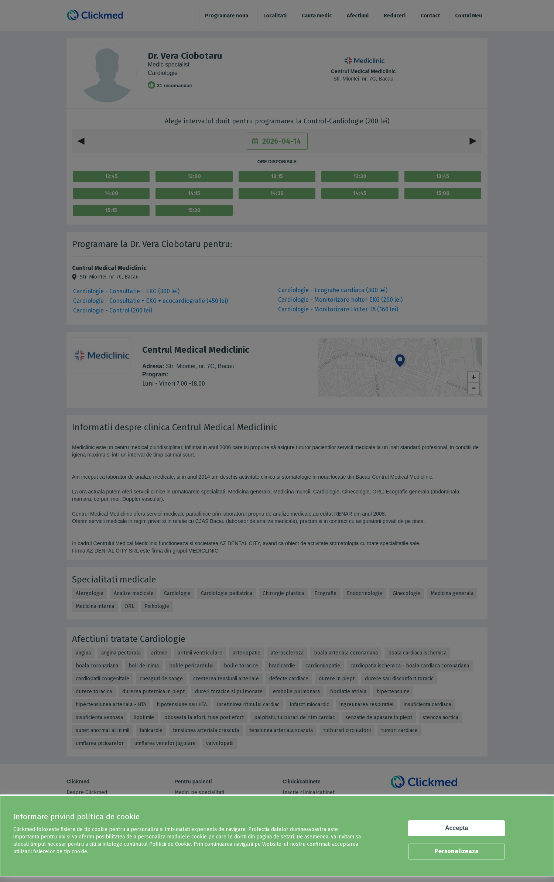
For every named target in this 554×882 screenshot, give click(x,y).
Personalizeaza (457, 851)
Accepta (456, 828)
